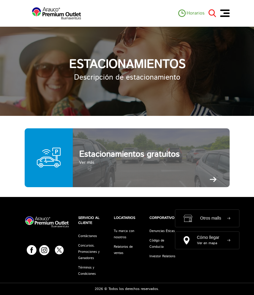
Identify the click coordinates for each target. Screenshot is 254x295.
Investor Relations (162, 256)
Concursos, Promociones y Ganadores (89, 252)
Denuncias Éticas (162, 231)
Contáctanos (87, 236)
